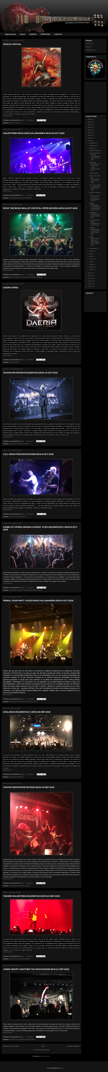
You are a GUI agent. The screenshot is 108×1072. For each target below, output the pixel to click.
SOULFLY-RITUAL (12, 44)
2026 (89, 119)
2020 (89, 135)
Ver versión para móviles (41, 1050)
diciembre (93, 143)
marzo (92, 264)
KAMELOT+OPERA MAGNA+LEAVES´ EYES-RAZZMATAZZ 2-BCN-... (94, 197)
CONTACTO (58, 34)
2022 (89, 130)
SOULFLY (17, 123)
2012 (89, 286)
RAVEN (21, 444)
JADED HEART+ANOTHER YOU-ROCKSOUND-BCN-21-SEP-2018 (36, 969)
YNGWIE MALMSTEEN (23, 959)
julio (91, 254)
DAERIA (11, 362)
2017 (89, 273)
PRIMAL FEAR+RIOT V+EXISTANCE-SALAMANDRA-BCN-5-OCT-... (95, 207)
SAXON (26, 444)
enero (91, 270)
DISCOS (22, 34)
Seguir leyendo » (8, 116)
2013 (89, 283)
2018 (89, 140)
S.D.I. (25, 516)
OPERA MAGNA (37, 590)
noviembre (93, 145)
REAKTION (19, 516)
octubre (92, 148)
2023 (89, 127)
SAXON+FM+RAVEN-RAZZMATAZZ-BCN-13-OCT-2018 (30, 372)
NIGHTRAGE (20, 886)
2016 (89, 275)
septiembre (93, 248)
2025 (89, 122)
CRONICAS (33, 34)
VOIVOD (27, 886)
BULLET (11, 277)
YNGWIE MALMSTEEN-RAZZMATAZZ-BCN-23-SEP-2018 (31, 896)
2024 (89, 124)
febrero (92, 267)
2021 (89, 132)
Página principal (10, 34)
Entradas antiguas (73, 1046)
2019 (89, 138)
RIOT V (35, 701)
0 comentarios (30, 120)
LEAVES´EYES (27, 590)
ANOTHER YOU (13, 1039)
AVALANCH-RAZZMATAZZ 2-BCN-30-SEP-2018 (26, 712)
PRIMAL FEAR (28, 701)
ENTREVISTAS (45, 34)
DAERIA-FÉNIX (10, 287)
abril (91, 262)
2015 (89, 278)
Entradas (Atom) (45, 1056)
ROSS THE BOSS (37, 277)
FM (17, 444)
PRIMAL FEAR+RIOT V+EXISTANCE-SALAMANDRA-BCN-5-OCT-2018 (38, 600)
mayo (91, 259)
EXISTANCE (20, 701)
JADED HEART (30, 1039)
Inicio (43, 1046)
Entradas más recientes (11, 1046)
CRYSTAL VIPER (27, 277)
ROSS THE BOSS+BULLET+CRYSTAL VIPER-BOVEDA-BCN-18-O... (94, 166)
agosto (92, 251)
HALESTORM (28, 198)
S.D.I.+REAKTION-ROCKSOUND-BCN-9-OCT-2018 (28, 454)
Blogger (61, 1068)
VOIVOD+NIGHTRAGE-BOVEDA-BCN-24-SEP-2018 (28, 787)
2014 (89, 281)
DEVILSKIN (19, 198)
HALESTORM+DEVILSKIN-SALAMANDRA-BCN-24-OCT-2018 (33, 133)
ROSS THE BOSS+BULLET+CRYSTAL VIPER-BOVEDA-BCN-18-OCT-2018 (40, 208)
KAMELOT (19, 590)
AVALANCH (12, 777)
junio (91, 256)
